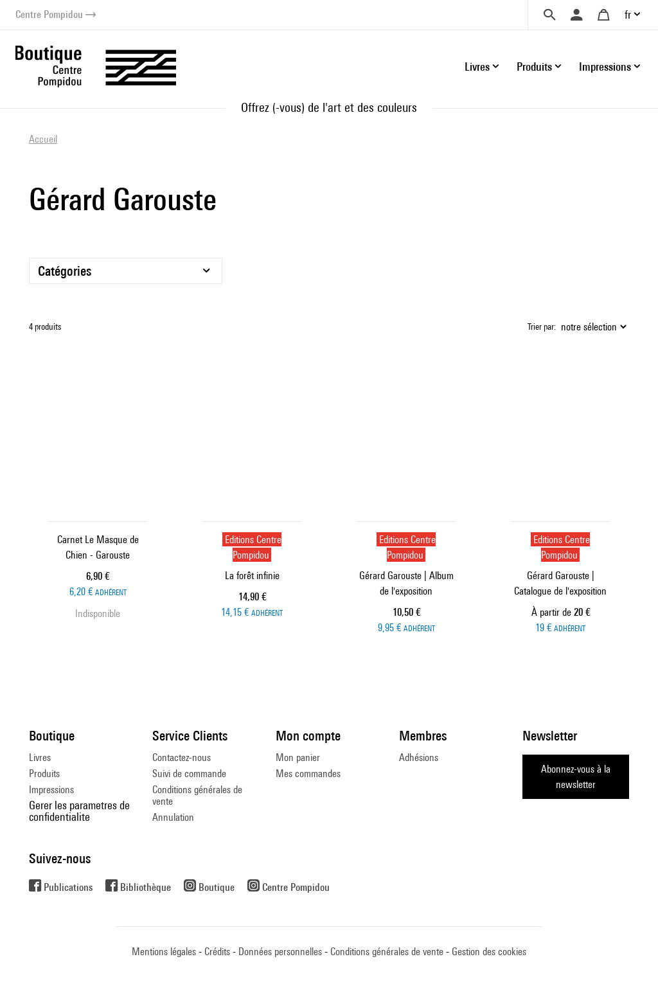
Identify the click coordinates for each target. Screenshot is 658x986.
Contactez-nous (181, 757)
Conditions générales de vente (197, 795)
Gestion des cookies (489, 952)
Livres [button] (477, 66)
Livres (40, 757)
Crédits (217, 952)
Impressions (51, 790)
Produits (44, 773)
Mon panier (298, 757)
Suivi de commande (189, 773)
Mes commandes (308, 773)
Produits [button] (534, 66)
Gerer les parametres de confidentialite (79, 810)
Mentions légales (164, 952)
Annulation (173, 817)
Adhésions (418, 757)
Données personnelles (280, 952)
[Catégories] (125, 271)
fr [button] (628, 14)
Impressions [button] (605, 66)
